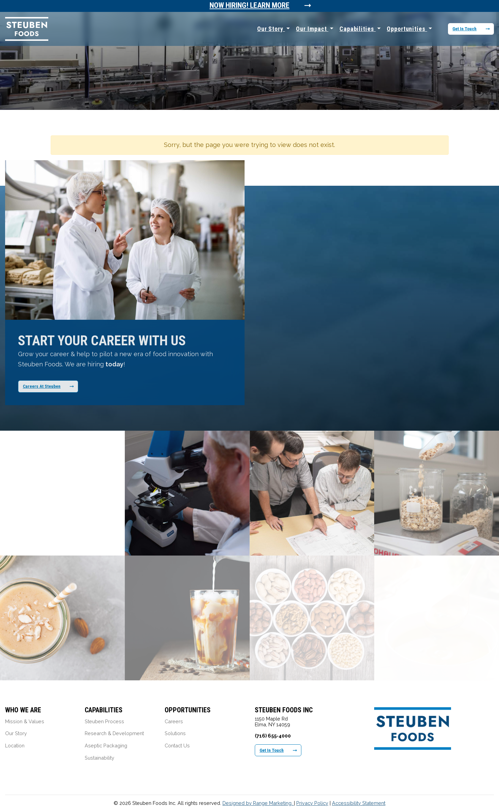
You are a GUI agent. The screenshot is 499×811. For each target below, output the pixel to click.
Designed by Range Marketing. (258, 803)
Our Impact (312, 28)
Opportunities (407, 28)
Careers (174, 721)
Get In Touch (471, 28)
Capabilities (357, 28)
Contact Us (177, 745)
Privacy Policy (312, 803)
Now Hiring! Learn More (250, 5)
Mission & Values (24, 721)
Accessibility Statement (358, 803)
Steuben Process (104, 721)
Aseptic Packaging (106, 745)
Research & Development (114, 733)
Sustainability (99, 758)
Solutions (175, 733)
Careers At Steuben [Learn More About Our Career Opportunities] (48, 386)
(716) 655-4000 (273, 736)
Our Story (271, 28)
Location (14, 745)
